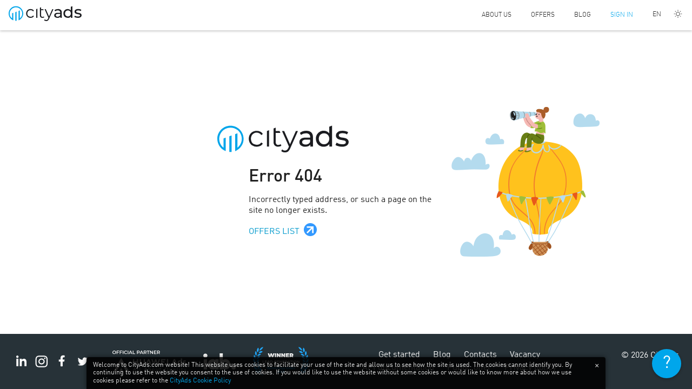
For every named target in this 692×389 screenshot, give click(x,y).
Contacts (480, 355)
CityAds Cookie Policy (200, 381)
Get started (399, 355)
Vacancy (525, 355)
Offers (543, 15)
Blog (582, 15)
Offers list (274, 231)
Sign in (621, 15)
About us (496, 15)
